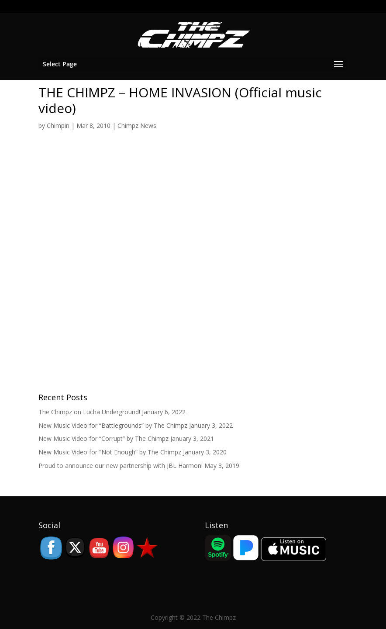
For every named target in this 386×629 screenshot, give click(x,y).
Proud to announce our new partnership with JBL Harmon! (120, 465)
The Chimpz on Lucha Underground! (89, 412)
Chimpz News (136, 125)
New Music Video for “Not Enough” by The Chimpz (109, 452)
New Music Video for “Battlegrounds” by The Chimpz (112, 425)
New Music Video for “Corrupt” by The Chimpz (103, 438)
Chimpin (58, 125)
